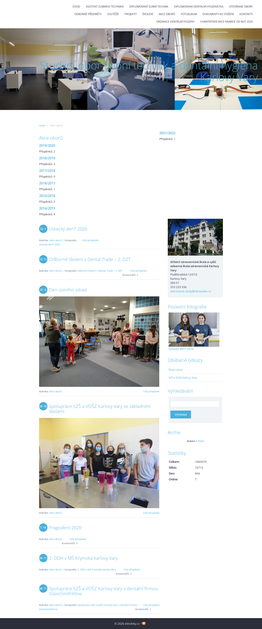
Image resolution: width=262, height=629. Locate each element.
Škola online (176, 369)
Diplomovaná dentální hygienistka (198, 6)
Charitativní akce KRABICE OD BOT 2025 (226, 21)
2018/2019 (47, 158)
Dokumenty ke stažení (218, 14)
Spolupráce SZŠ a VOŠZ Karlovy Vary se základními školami (100, 408)
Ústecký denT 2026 (68, 229)
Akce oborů (167, 14)
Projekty (130, 14)
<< (172, 441)
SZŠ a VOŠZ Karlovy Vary (183, 377)
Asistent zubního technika (105, 6)
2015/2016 (47, 195)
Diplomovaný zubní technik (148, 6)
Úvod (76, 6)
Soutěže (113, 14)
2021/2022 (167, 133)
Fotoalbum (189, 14)
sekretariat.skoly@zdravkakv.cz (190, 291)
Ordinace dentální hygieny (175, 21)
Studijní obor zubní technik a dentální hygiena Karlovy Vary (149, 71)
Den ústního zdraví (68, 290)
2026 (200, 441)
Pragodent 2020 (65, 527)
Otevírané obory (241, 6)
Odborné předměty (88, 14)
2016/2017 (47, 183)
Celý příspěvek (90, 240)
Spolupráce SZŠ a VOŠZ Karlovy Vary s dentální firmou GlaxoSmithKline (103, 591)
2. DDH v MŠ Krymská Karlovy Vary (83, 558)
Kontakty (246, 14)
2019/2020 (47, 145)
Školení (147, 14)
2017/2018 (47, 170)
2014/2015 (47, 208)
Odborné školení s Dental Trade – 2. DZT (90, 259)
